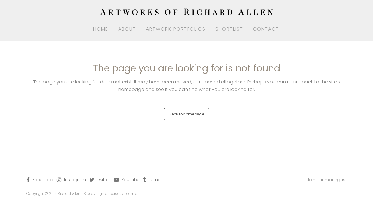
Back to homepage (186, 114)
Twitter (103, 180)
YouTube (130, 180)
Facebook (42, 180)
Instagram (75, 180)
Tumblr (156, 180)
